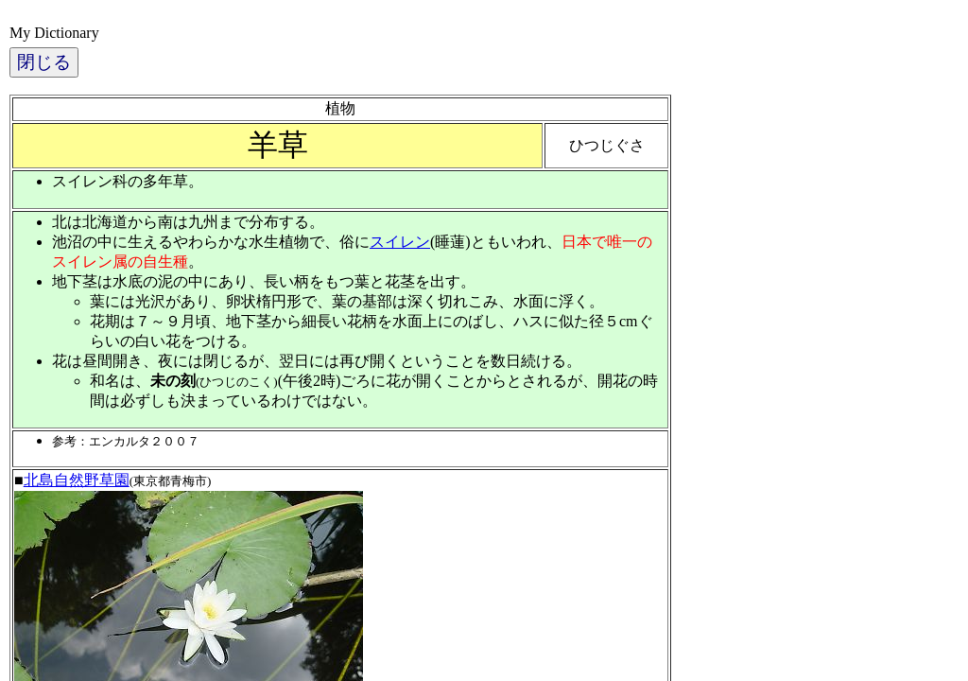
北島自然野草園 (77, 480)
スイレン (400, 242)
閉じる (44, 62)
